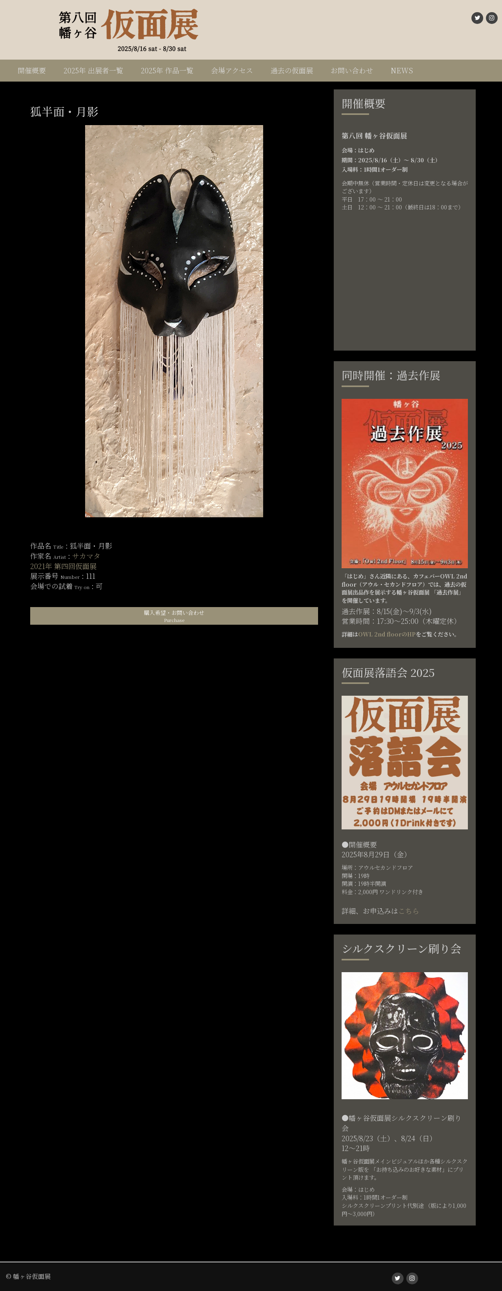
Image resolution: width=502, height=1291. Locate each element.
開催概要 (32, 70)
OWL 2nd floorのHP (387, 634)
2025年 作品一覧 (167, 70)
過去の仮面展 (292, 70)
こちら (408, 911)
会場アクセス (232, 70)
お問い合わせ (352, 70)
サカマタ (86, 556)
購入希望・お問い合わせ (174, 616)
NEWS (402, 70)
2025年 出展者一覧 (93, 70)
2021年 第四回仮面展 (63, 566)
